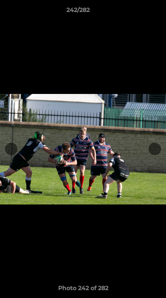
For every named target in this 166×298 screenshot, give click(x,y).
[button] (136, 12)
